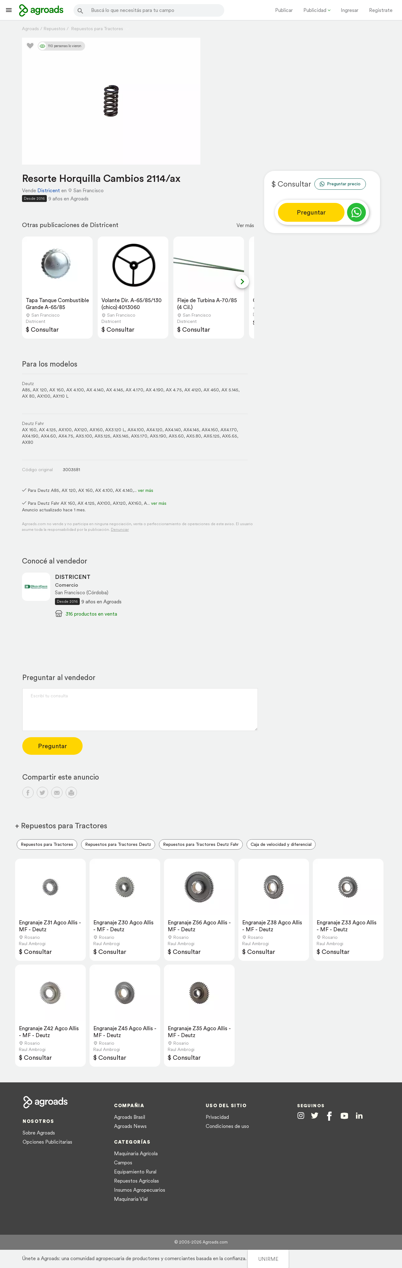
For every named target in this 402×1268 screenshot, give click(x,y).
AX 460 (211, 390)
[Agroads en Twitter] (315, 1115)
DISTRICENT (72, 576)
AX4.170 (228, 430)
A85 (26, 390)
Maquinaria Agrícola (136, 1153)
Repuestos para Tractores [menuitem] (47, 844)
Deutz (28, 383)
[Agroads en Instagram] (301, 1115)
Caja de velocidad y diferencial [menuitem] (281, 844)
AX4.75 (65, 436)
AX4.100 (136, 430)
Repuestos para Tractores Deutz (118, 844)
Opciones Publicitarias (47, 1142)
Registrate (381, 10)
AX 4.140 (95, 390)
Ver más (245, 225)
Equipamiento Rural (135, 1171)
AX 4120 (192, 390)
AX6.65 (229, 436)
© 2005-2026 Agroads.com (201, 1242)
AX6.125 (212, 436)
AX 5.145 (229, 390)
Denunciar (120, 529)
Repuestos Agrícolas (136, 1181)
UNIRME (268, 1259)
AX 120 (40, 390)
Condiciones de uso (227, 1126)
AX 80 (28, 396)
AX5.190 (158, 436)
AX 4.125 (47, 430)
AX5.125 (102, 436)
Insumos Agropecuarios (139, 1190)
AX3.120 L (115, 430)
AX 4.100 (75, 390)
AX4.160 (210, 430)
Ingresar (349, 10)
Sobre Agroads (39, 1132)
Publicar (284, 10)
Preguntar (311, 212)
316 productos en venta (91, 614)
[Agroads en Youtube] (344, 1115)
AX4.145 (191, 430)
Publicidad (314, 10)
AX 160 (56, 390)
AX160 (96, 430)
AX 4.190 (154, 390)
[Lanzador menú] (9, 10)
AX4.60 (48, 436)
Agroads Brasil (129, 1117)
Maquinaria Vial (131, 1199)
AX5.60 (176, 436)
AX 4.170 (134, 390)
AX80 (27, 442)
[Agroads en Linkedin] (359, 1115)
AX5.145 (120, 436)
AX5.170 (139, 436)
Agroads (30, 28)
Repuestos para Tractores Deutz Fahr (201, 844)
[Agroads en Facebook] (329, 1116)
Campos (123, 1162)
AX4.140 (173, 430)
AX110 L (60, 396)
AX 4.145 (114, 390)
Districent (48, 190)
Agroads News (130, 1126)
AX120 (80, 430)
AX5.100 (84, 436)
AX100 (43, 396)
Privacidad (217, 1117)
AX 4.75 (174, 390)
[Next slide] (242, 281)
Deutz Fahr (33, 423)
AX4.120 (154, 430)
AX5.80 (193, 436)
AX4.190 (30, 436)
